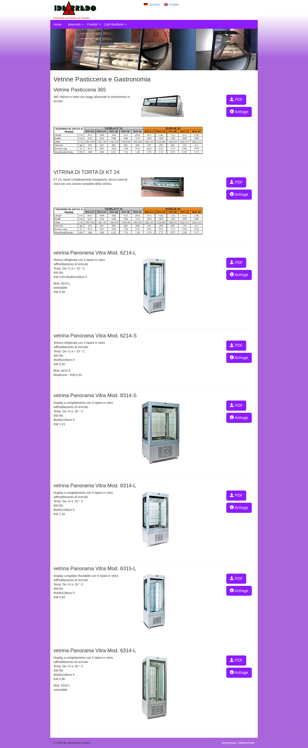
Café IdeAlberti (114, 24)
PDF (236, 99)
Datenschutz (246, 743)
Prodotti (92, 24)
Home (57, 24)
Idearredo (74, 24)
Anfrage (239, 111)
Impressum (230, 743)
